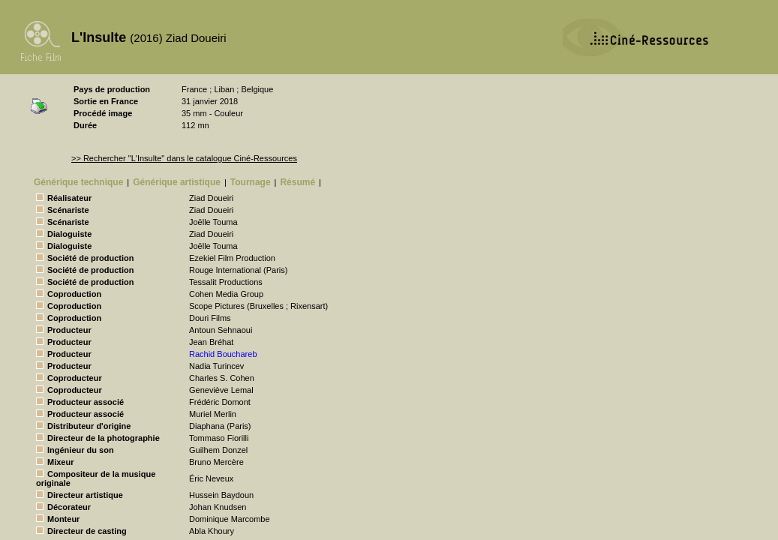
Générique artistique (177, 182)
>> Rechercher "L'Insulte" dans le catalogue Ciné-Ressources (184, 158)
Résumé (297, 182)
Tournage (250, 182)
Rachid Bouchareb (223, 354)
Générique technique (78, 182)
